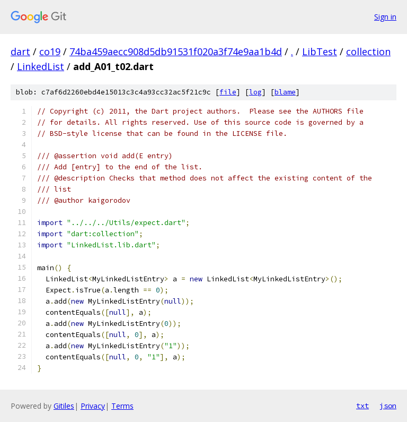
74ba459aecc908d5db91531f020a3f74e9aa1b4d (175, 51)
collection (368, 51)
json (387, 405)
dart (20, 51)
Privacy (93, 406)
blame (285, 92)
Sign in (385, 17)
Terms (122, 406)
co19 (49, 51)
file (227, 92)
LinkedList (40, 66)
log (255, 92)
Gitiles (64, 406)
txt (362, 405)
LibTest (319, 51)
